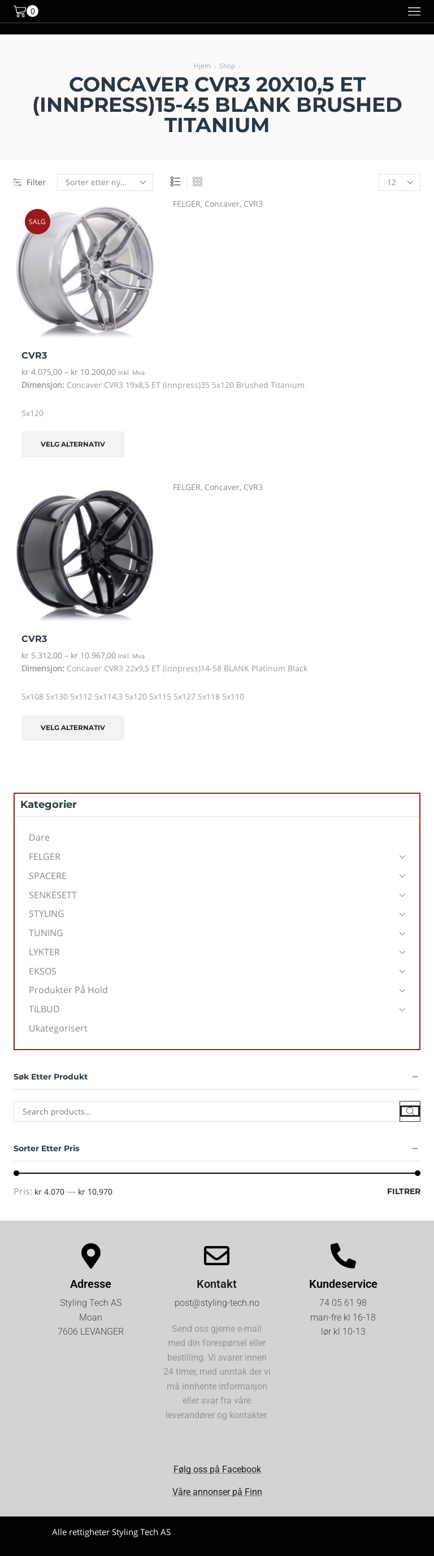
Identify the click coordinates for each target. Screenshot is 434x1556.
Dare (39, 837)
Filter (30, 182)
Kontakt (217, 1284)
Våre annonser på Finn (217, 1492)
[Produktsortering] (105, 182)
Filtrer (403, 1191)
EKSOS (43, 971)
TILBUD (44, 1009)
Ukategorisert (58, 1028)
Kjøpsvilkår (323, 1541)
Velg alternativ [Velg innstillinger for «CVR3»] (73, 444)
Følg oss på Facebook (217, 1469)
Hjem (202, 66)
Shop (227, 66)
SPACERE (48, 875)
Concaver (222, 203)
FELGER (187, 203)
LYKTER (44, 952)
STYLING (46, 913)
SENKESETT (53, 895)
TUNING (46, 932)
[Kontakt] (216, 1256)
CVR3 (253, 203)
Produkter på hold (68, 990)
